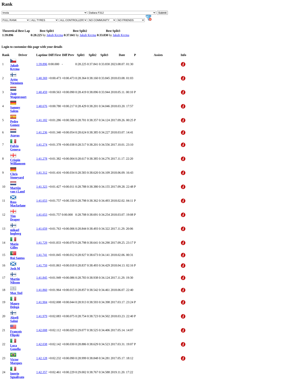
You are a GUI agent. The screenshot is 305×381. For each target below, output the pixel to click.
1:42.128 (41, 358)
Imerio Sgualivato (17, 375)
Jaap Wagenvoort (18, 95)
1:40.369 (41, 78)
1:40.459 (41, 92)
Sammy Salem (15, 109)
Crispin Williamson (17, 161)
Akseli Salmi (14, 319)
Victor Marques (16, 361)
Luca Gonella (15, 347)
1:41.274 (41, 144)
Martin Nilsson (15, 280)
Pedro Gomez (14, 123)
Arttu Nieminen (16, 81)
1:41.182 (41, 120)
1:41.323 (41, 186)
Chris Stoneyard (17, 175)
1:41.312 (41, 172)
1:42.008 (41, 330)
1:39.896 (41, 64)
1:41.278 (41, 158)
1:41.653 (41, 200)
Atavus (14, 135)
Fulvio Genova (15, 147)
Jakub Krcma (54, 35)
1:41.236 (41, 132)
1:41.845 (41, 277)
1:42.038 (41, 344)
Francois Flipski (16, 333)
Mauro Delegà (14, 305)
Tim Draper (15, 217)
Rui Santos (17, 258)
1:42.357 (41, 372)
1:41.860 (41, 290)
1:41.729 (41, 242)
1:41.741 (41, 255)
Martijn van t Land (17, 189)
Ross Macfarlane (17, 203)
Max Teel (16, 293)
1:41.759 (41, 265)
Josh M (15, 268)
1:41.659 (41, 228)
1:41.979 (41, 316)
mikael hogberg (15, 231)
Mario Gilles (14, 245)
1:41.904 (41, 302)
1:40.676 (41, 106)
